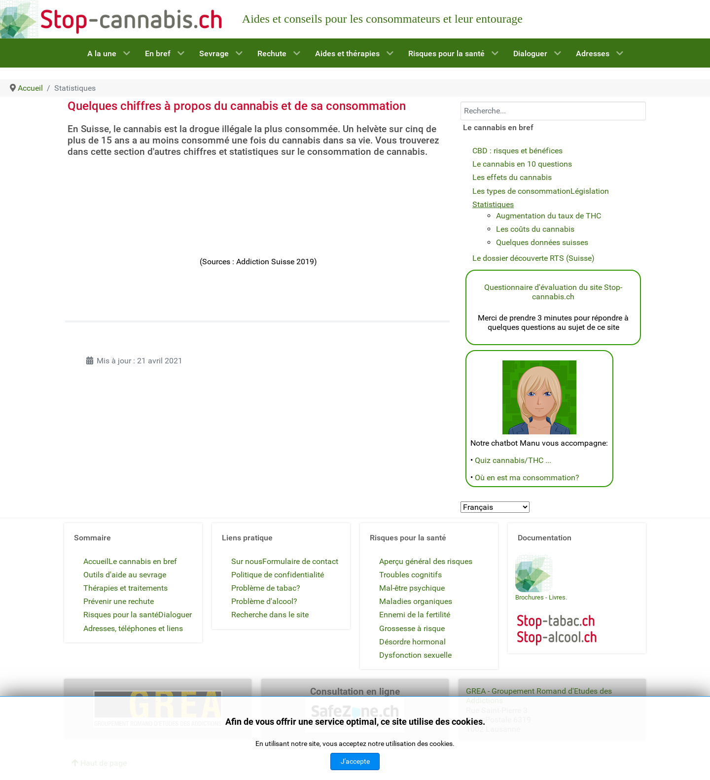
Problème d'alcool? (264, 601)
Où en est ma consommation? (527, 477)
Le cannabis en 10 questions (522, 164)
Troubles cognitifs (410, 574)
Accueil (95, 561)
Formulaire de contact (300, 561)
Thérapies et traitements (125, 588)
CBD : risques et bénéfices (517, 150)
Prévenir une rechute (118, 601)
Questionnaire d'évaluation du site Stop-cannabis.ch (553, 292)
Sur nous (246, 561)
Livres (557, 597)
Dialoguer (175, 614)
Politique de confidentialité (277, 574)
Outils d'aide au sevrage (124, 574)
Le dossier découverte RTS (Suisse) (533, 258)
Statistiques (493, 204)
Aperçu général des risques (425, 561)
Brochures (529, 597)
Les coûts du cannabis (535, 229)
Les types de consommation (521, 191)
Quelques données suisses (542, 242)
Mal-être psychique (412, 588)
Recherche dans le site (270, 614)
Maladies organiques (415, 601)
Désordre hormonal (412, 641)
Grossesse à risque (412, 628)
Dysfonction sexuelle (415, 655)
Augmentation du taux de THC (548, 215)
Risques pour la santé (120, 614)
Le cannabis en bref (142, 561)
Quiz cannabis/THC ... (513, 460)
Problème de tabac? (265, 588)
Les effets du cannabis (512, 177)
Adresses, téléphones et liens (133, 628)
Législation (589, 191)
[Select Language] (495, 507)
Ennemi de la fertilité (414, 614)
